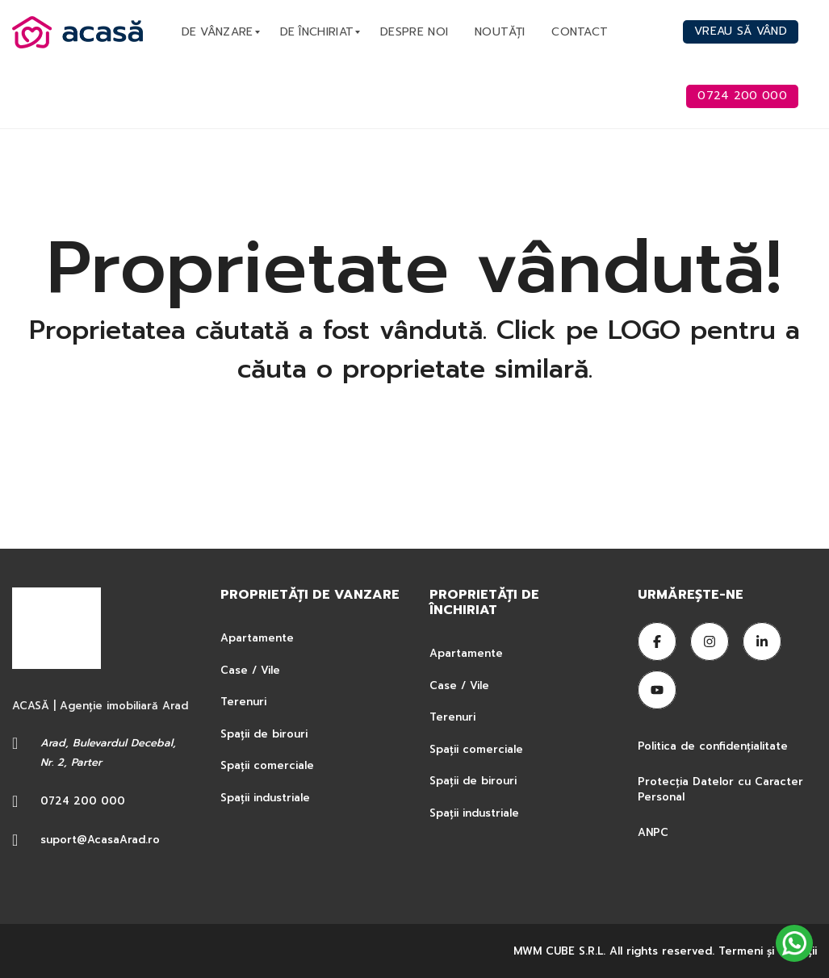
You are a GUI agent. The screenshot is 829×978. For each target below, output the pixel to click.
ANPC (653, 832)
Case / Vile (250, 670)
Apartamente (257, 638)
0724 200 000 (82, 801)
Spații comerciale (267, 765)
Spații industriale (265, 797)
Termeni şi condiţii (767, 951)
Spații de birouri (264, 734)
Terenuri (243, 701)
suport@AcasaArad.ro (100, 839)
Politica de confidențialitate (715, 746)
